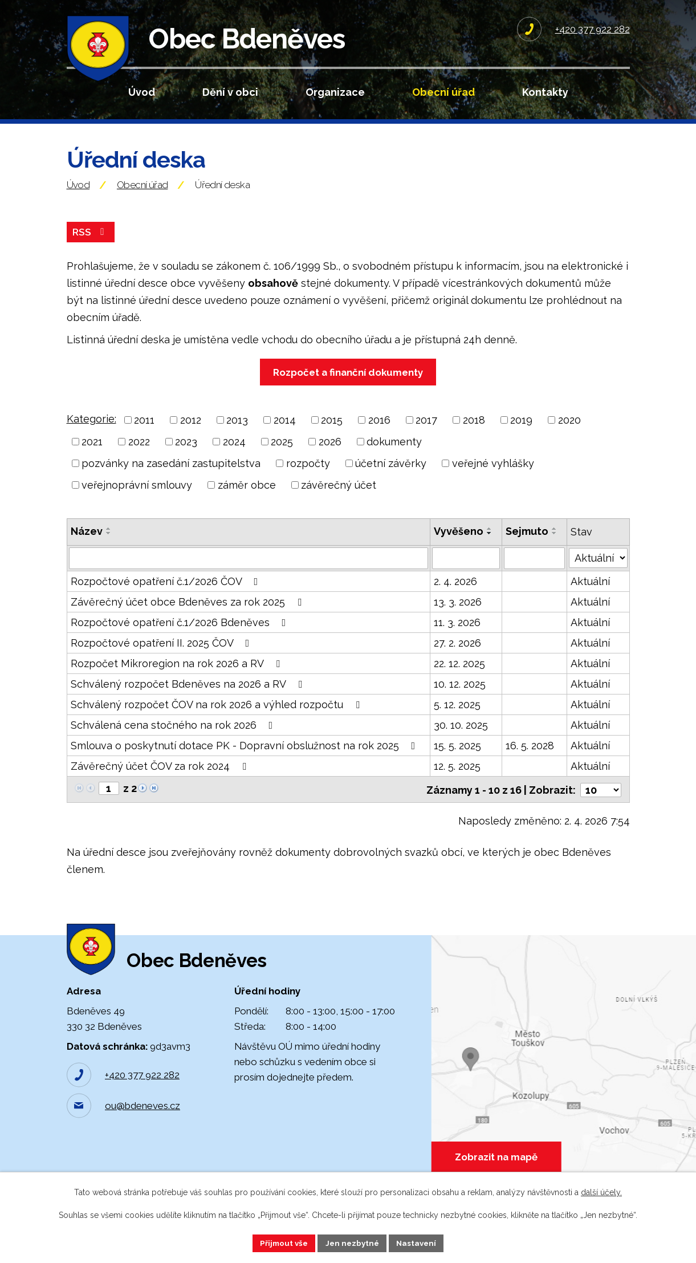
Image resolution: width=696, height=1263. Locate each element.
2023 (186, 453)
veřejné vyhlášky (493, 475)
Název (87, 543)
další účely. (601, 1191)
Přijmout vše (281, 1242)
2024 (234, 453)
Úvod (141, 92)
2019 (521, 431)
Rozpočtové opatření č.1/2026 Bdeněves (181, 634)
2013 (237, 431)
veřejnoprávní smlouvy (137, 496)
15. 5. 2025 (457, 757)
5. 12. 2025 (457, 716)
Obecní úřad (443, 92)
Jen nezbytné (352, 1242)
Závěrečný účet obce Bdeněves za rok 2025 (188, 613)
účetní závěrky (390, 475)
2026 (330, 453)
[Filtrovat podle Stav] (598, 568)
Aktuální (590, 593)
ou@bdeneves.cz (142, 1124)
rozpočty (308, 475)
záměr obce (247, 496)
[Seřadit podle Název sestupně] (109, 544)
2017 (426, 431)
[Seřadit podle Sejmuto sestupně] (554, 544)
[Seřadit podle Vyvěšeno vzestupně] (489, 540)
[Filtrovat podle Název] (248, 569)
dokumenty (394, 453)
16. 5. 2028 (530, 757)
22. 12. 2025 (459, 675)
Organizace (335, 92)
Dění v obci (230, 92)
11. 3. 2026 (457, 634)
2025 (282, 453)
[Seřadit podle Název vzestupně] (109, 540)
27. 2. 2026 (457, 654)
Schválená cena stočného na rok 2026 (174, 736)
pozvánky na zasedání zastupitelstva (171, 475)
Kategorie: (91, 430)
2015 (332, 431)
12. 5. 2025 (457, 777)
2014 (285, 431)
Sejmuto (527, 543)
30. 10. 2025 (461, 736)
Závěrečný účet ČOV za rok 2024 (161, 777)
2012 (190, 431)
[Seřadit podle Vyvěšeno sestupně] (489, 544)
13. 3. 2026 (458, 613)
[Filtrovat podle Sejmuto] (534, 569)
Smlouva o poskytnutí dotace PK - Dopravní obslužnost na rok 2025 (245, 757)
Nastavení (419, 1242)
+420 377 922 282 (142, 1093)
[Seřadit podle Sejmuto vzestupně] (554, 540)
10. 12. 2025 (460, 695)
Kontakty (545, 92)
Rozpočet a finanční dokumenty (348, 383)
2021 (92, 453)
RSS (90, 243)
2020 (569, 431)
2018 (474, 431)
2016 (379, 431)
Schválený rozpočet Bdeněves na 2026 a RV (189, 695)
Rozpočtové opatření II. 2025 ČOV (162, 654)
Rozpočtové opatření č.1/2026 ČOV (167, 593)
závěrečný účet (338, 496)
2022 (139, 453)
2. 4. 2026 (455, 593)
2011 (144, 431)
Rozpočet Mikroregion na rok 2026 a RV (177, 675)
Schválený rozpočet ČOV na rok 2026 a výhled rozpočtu (217, 716)
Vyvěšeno (458, 543)
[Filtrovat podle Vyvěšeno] (466, 569)
